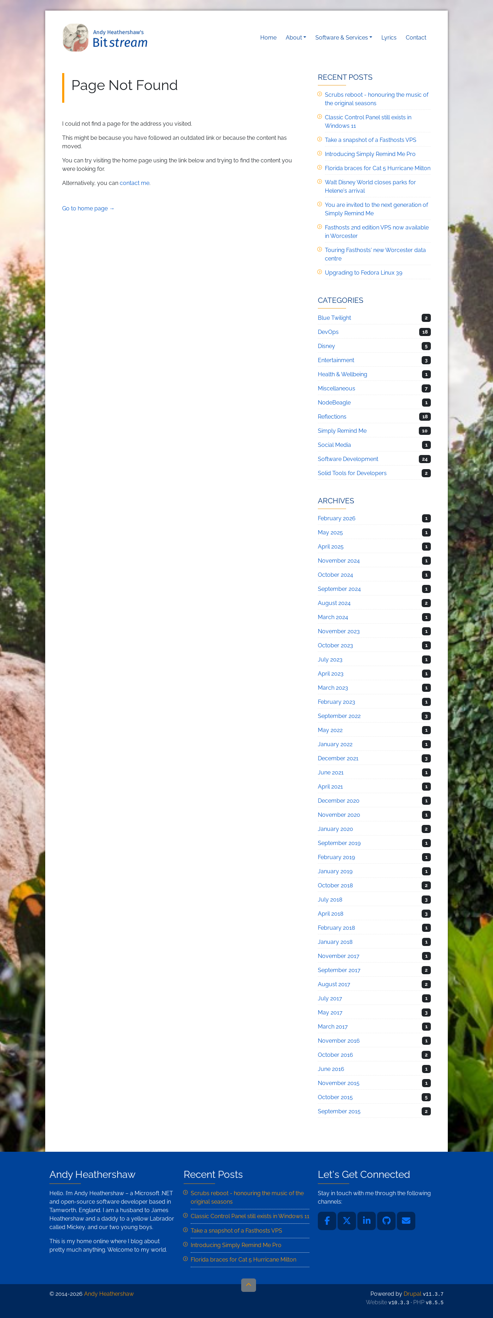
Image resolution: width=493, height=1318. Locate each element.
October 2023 (335, 645)
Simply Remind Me (342, 430)
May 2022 (330, 730)
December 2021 (338, 758)
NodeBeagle (334, 402)
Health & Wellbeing (342, 374)
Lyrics (389, 37)
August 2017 (334, 984)
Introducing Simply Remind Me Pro (370, 154)
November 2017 (339, 956)
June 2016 (331, 1069)
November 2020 (339, 814)
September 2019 (339, 843)
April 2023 (331, 673)
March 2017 (333, 1026)
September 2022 (339, 716)
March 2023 (333, 687)
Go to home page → (88, 208)
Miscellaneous (336, 388)
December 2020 (339, 800)
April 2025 (331, 546)
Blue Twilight (334, 317)
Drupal (412, 1293)
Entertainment (336, 360)
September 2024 (339, 589)
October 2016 (335, 1055)
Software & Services (341, 37)
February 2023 (336, 702)
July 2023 (330, 659)
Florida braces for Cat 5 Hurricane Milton (377, 168)
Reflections (332, 416)
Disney (326, 346)
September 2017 (339, 970)
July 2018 (330, 899)
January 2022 (335, 744)
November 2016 (339, 1040)
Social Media (334, 445)
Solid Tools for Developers (352, 473)
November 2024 (339, 560)
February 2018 (336, 927)
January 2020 (335, 829)
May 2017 (330, 1012)
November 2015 (339, 1083)
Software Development (348, 459)
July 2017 (330, 998)
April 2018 (330, 913)
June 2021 (331, 772)
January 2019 (335, 871)
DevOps (328, 332)
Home (268, 37)
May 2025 (330, 532)
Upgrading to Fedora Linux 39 (363, 272)
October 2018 (335, 885)
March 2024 (333, 617)
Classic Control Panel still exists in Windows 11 (250, 1216)
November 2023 (339, 631)
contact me (134, 183)
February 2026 (337, 518)
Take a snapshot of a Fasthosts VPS (370, 140)
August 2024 (334, 603)
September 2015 (339, 1111)
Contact (416, 37)
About (294, 37)
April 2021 (330, 786)
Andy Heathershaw (106, 37)
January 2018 (335, 942)
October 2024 (335, 574)
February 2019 (336, 857)
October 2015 (335, 1097)
